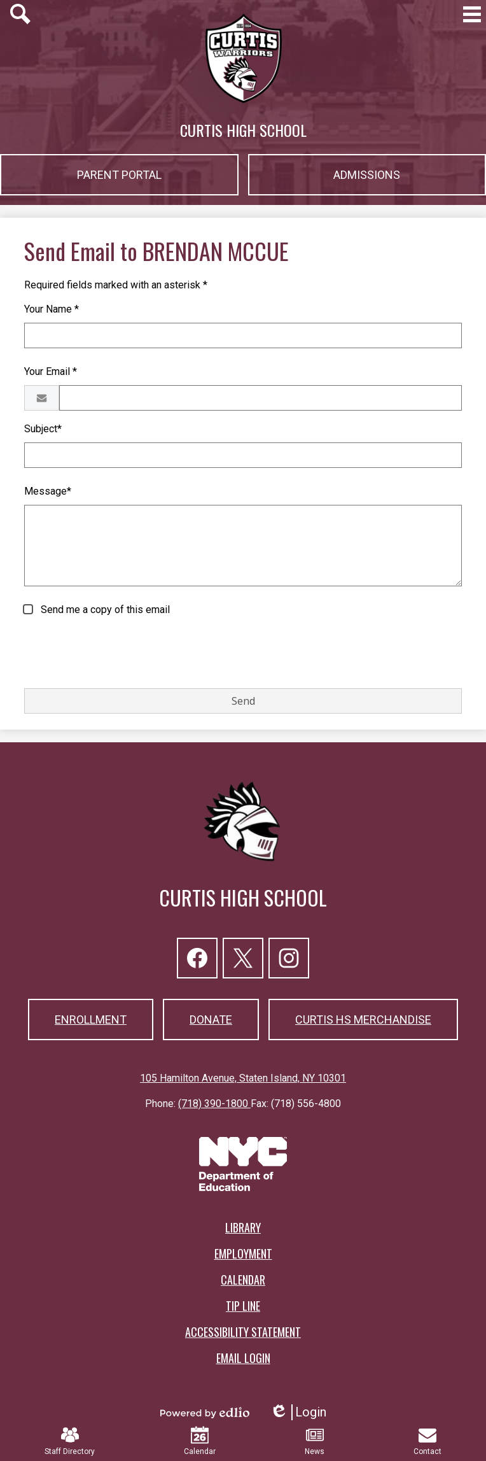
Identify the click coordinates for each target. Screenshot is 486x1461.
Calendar (200, 1441)
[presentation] (121, 653)
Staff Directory (70, 1441)
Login (298, 1412)
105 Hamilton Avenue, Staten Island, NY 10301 (243, 1078)
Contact (427, 1441)
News (314, 1441)
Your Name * (51, 309)
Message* (47, 491)
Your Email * (50, 371)
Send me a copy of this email (104, 609)
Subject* (43, 429)
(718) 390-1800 (214, 1104)
